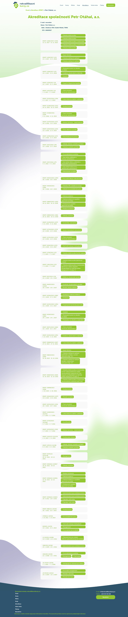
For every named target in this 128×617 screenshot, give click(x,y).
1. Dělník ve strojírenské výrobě (71, 277)
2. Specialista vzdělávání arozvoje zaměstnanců (69, 158)
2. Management (66, 527)
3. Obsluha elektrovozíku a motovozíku (73, 41)
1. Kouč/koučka (66, 422)
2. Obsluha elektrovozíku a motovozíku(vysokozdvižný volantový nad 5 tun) (73, 380)
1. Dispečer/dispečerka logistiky (71, 83)
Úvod (61, 5)
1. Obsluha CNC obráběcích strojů (71, 186)
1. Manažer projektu (67, 397)
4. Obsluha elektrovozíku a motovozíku (73, 44)
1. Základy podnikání (67, 215)
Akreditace (85, 5)
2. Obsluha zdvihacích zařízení (70, 58)
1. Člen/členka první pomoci (70, 136)
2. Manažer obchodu (68, 573)
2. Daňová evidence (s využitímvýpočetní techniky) (71, 200)
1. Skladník (65, 312)
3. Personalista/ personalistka (70, 530)
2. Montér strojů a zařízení (69, 287)
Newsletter (111, 5)
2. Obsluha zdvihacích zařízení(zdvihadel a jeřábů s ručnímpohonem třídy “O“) (70, 354)
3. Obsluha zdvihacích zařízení (70, 61)
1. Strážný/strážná (67, 106)
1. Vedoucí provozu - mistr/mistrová (72, 122)
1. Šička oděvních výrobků (69, 129)
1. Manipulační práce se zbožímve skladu (71, 69)
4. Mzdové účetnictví (68, 208)
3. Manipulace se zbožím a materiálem (73, 320)
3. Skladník (65, 76)
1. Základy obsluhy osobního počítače (73, 144)
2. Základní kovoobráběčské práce (72, 189)
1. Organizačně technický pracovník (72, 305)
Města (73, 5)
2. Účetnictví (65, 297)
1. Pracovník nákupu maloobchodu (72, 178)
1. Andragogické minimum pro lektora (73, 563)
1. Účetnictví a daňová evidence (71, 294)
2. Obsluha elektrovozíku (69, 38)
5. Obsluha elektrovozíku (69, 48)
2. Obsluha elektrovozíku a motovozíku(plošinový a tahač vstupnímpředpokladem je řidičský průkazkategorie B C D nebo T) (73, 267)
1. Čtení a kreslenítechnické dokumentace (69, 91)
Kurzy (67, 5)
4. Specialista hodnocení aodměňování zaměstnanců (69, 167)
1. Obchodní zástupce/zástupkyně (71, 246)
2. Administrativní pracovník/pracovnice (73, 496)
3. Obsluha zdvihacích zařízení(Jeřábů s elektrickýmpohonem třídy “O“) (70, 361)
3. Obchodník (76, 556)
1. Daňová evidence (67, 196)
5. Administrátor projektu (69, 171)
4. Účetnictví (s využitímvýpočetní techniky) (68, 485)
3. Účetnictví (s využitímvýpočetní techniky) (68, 204)
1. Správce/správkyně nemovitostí (71, 230)
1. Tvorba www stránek (68, 437)
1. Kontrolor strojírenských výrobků (72, 284)
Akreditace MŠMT (37, 10)
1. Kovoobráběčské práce (69, 516)
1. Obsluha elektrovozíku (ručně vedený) (73, 253)
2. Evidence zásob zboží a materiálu (72, 73)
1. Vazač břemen (66, 55)
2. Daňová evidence (67, 476)
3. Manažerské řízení (68, 577)
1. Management (66, 456)
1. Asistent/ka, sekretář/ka (69, 223)
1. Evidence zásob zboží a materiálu (72, 336)
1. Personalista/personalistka (70, 154)
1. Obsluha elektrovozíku (69, 35)
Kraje (78, 5)
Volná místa (94, 5)
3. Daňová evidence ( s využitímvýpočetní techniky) (71, 480)
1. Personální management (69, 570)
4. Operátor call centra (68, 502)
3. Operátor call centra (68, 499)
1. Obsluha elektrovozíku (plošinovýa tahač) (72, 261)
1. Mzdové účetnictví (68, 473)
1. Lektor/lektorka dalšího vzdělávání (72, 99)
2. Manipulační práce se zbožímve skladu (71, 316)
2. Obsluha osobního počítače (70, 147)
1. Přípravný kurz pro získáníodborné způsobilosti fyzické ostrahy (72, 538)
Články (102, 5)
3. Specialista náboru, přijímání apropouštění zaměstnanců (71, 162)
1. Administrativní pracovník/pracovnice (73, 493)
